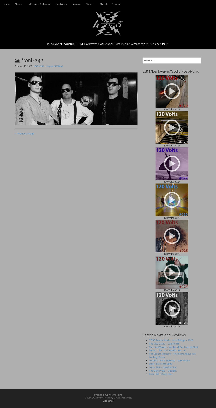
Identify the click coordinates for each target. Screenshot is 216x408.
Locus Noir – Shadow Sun (163, 367)
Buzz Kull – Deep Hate (161, 374)
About (103, 4)
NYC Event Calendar (39, 4)
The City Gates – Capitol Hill (164, 343)
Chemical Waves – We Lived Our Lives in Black (173, 347)
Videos (90, 4)
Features (61, 4)
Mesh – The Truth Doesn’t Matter (167, 350)
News (18, 4)
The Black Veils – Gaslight (163, 370)
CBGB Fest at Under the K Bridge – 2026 (171, 340)
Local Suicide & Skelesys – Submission (169, 360)
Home (6, 4)
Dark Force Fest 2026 (160, 363)
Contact (116, 4)
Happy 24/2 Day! (55, 66)
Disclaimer (108, 400)
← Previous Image (24, 133)
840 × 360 (39, 66)
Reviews (76, 4)
